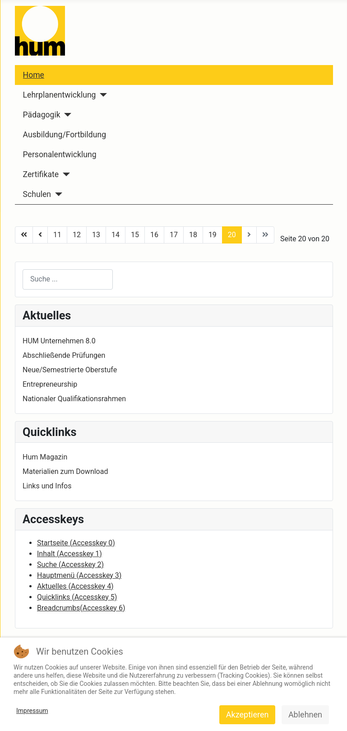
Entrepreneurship (50, 384)
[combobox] (68, 279)
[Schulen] (56, 194)
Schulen (37, 194)
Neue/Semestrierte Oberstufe (70, 370)
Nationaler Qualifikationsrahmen (74, 398)
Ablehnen (305, 714)
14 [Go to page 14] (115, 234)
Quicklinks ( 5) (77, 597)
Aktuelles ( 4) (75, 586)
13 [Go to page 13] (96, 234)
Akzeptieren (247, 714)
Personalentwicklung (60, 154)
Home (33, 75)
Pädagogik (41, 114)
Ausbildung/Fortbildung (64, 134)
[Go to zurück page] (40, 235)
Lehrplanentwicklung (59, 94)
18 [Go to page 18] (193, 234)
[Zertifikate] (64, 174)
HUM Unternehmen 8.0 (59, 341)
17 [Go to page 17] (174, 234)
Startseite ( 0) (76, 543)
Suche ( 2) (70, 564)
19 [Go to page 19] (212, 234)
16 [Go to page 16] (154, 234)
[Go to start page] (24, 235)
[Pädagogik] (66, 115)
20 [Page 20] (232, 234)
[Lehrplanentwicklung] (101, 95)
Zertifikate (41, 174)
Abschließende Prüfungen (64, 355)
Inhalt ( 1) (69, 553)
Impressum (32, 710)
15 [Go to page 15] (135, 234)
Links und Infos (47, 486)
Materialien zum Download (65, 471)
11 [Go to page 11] (57, 234)
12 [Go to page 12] (77, 234)
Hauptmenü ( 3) (79, 575)
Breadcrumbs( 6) (81, 608)
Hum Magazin (45, 457)
